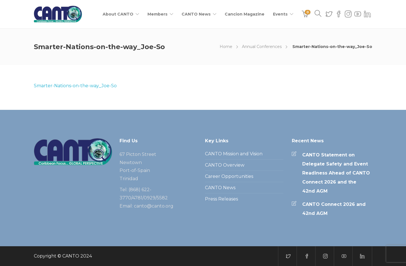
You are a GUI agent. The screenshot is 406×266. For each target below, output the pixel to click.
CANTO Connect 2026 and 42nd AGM (334, 209)
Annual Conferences (262, 46)
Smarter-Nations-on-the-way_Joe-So (75, 85)
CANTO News (196, 14)
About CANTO (118, 14)
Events (280, 14)
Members (157, 14)
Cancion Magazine (244, 14)
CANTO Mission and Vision (233, 153)
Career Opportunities (229, 176)
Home (226, 46)
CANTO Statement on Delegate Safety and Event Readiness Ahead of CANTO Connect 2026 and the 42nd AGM (336, 173)
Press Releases (221, 199)
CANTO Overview (224, 165)
